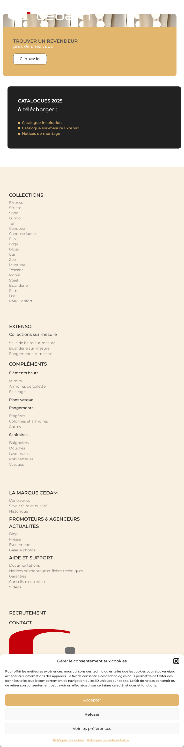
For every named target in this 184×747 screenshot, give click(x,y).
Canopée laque (22, 233)
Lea (12, 295)
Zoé (12, 259)
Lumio (15, 218)
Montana (17, 264)
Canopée (17, 228)
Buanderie (18, 285)
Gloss (14, 249)
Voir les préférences (92, 728)
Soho (13, 213)
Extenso (16, 202)
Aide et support (31, 558)
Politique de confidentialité (108, 740)
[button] (176, 661)
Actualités (24, 526)
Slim (13, 290)
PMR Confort (21, 301)
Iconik (14, 275)
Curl (13, 254)
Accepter (92, 700)
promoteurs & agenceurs (44, 519)
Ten (12, 223)
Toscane (16, 270)
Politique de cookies (68, 740)
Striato (15, 207)
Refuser (92, 714)
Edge (13, 244)
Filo (12, 238)
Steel (13, 280)
